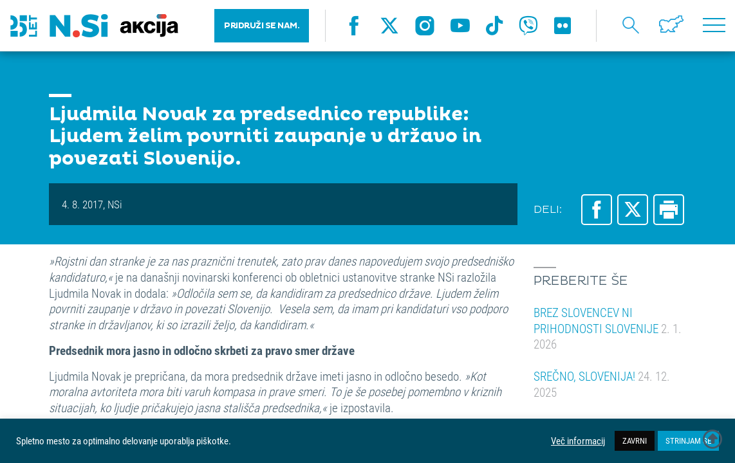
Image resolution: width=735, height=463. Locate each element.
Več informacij (578, 441)
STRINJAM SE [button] (688, 440)
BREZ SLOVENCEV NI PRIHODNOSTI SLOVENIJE (608, 328)
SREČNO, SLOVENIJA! (602, 384)
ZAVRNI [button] (634, 440)
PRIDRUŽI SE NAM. (261, 26)
